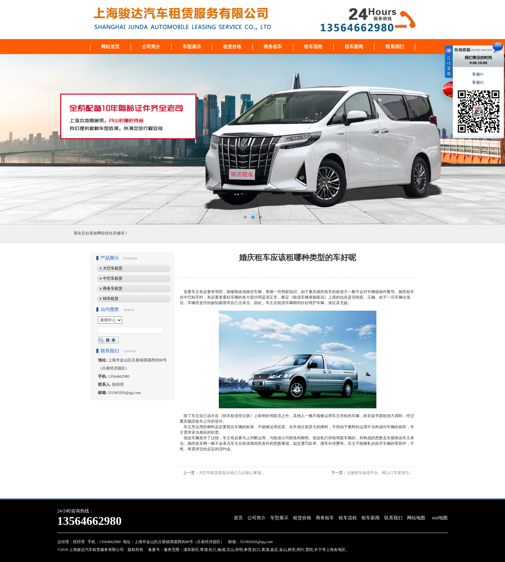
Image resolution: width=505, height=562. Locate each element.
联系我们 (395, 46)
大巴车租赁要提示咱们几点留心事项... (231, 473)
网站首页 (110, 46)
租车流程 (313, 46)
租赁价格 (232, 46)
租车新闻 (354, 46)
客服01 (478, 74)
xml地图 (440, 517)
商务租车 (273, 46)
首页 (238, 517)
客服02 (478, 82)
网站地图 (416, 517)
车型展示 (192, 46)
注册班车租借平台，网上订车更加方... (379, 473)
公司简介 (151, 46)
